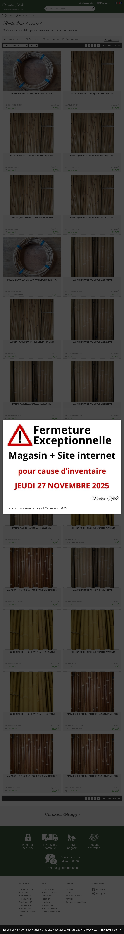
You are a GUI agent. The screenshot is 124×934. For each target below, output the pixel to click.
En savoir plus (109, 929)
